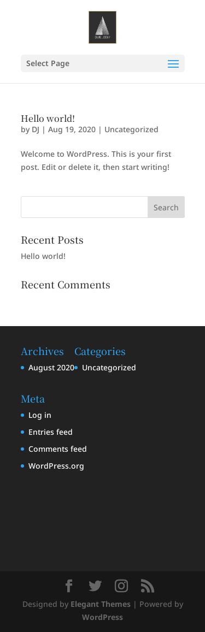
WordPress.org (56, 465)
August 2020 (51, 367)
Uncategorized (131, 129)
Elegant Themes (101, 604)
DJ (35, 129)
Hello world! (48, 118)
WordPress (102, 617)
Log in (39, 415)
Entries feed (50, 432)
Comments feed (57, 449)
